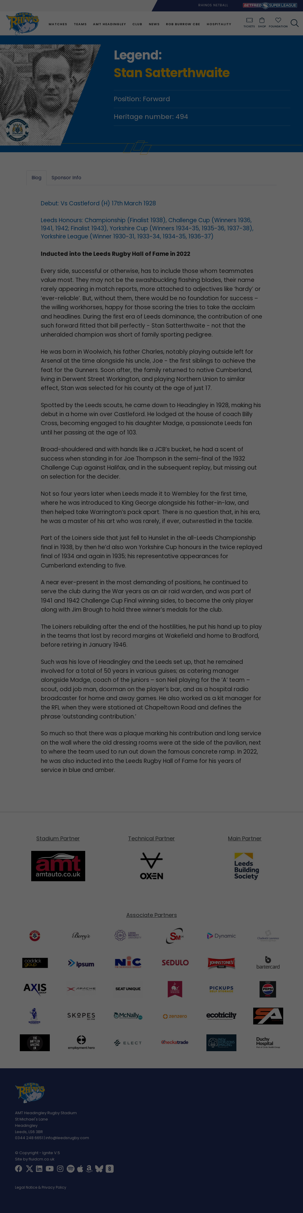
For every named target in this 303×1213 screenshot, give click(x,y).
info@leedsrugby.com (67, 1138)
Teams (79, 24)
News (153, 24)
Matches (57, 24)
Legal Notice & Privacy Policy (40, 1188)
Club (137, 24)
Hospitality (218, 24)
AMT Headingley (109, 24)
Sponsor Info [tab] (66, 177)
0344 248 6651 (29, 1138)
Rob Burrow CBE (183, 24)
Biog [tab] (36, 177)
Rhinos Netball (213, 5)
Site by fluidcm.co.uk (35, 1159)
